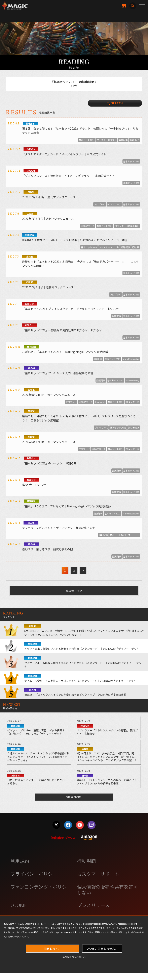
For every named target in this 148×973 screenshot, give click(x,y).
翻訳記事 (116, 316)
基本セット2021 (87, 140)
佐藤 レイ (134, 140)
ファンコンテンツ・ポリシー (40, 886)
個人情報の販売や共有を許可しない (107, 889)
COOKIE (18, 905)
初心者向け (133, 427)
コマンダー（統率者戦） (127, 225)
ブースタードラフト (107, 140)
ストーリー (133, 535)
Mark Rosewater (131, 359)
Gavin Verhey (132, 380)
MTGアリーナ (114, 204)
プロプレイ (99, 204)
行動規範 (86, 860)
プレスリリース (93, 905)
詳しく (82, 956)
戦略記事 (123, 140)
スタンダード (132, 402)
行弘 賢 (135, 247)
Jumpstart (100, 402)
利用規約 (19, 860)
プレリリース (101, 427)
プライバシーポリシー (33, 873)
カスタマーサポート (98, 873)
